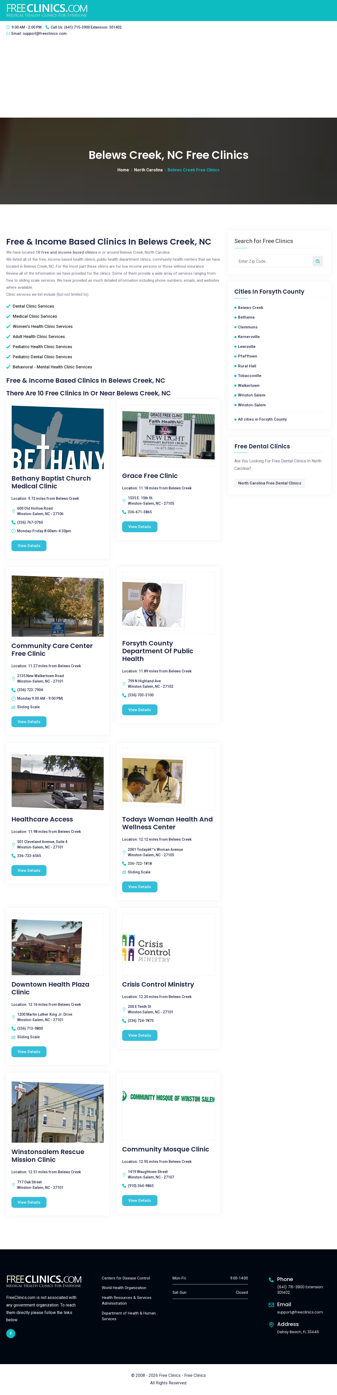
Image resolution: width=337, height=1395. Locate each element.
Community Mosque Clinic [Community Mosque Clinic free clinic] (165, 1150)
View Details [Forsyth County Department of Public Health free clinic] (140, 709)
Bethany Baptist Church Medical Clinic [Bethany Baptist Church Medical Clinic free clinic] (51, 482)
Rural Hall (247, 366)
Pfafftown (247, 356)
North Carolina (148, 169)
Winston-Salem (252, 405)
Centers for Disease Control (126, 1278)
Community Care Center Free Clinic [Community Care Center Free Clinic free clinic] (52, 650)
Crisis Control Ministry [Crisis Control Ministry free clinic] (158, 985)
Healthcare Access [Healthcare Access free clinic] (42, 820)
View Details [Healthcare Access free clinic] (29, 870)
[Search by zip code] (318, 261)
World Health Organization (124, 1288)
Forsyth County (281, 291)
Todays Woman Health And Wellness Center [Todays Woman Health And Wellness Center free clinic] (167, 823)
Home (123, 169)
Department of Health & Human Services (129, 1316)
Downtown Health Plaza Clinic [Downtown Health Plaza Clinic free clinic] (50, 988)
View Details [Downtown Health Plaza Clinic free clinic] (29, 1052)
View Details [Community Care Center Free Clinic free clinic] (29, 721)
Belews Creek (250, 307)
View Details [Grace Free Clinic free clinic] (140, 526)
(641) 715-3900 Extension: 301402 (93, 27)
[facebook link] (10, 1333)
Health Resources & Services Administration (126, 1301)
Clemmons (247, 327)
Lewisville (247, 346)
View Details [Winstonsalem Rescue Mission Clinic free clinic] (29, 1202)
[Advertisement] (169, 78)
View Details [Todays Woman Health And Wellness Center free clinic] (140, 887)
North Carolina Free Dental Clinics (269, 483)
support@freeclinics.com (45, 33)
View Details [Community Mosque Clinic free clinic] (140, 1200)
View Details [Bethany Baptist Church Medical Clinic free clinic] (29, 545)
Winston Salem (251, 395)
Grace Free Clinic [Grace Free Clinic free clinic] (150, 476)
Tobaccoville (249, 375)
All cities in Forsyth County (262, 419)
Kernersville (249, 336)
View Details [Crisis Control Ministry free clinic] (140, 1035)
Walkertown (249, 385)
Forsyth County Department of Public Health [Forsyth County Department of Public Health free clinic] (157, 651)
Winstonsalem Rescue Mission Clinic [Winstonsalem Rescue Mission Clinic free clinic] (47, 1156)
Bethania (246, 317)
